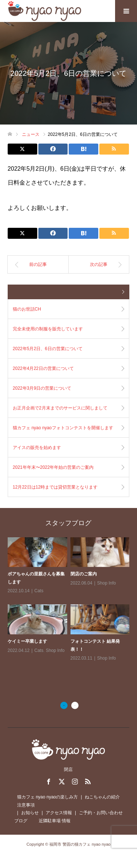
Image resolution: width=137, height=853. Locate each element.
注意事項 (26, 805)
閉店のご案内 (84, 573)
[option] (70, 600)
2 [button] (75, 705)
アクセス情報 (59, 812)
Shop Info (106, 583)
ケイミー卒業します (27, 641)
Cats (38, 590)
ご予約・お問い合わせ (101, 812)
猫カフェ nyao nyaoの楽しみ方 (47, 797)
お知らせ (30, 812)
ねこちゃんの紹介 (102, 797)
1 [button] (64, 705)
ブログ (20, 820)
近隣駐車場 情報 (55, 820)
